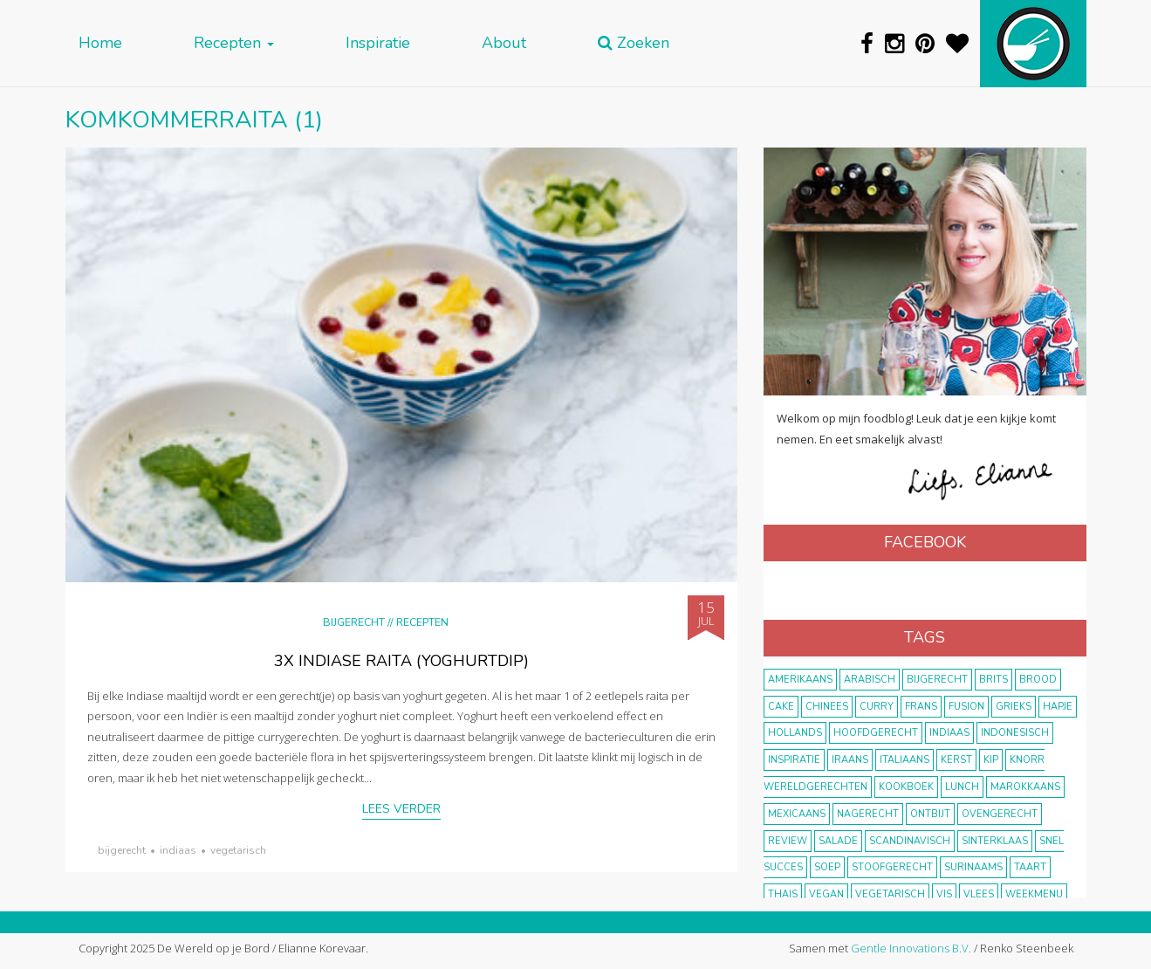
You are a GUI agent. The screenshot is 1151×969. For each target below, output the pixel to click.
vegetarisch (238, 850)
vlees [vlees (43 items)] (978, 894)
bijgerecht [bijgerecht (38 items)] (937, 679)
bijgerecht (122, 850)
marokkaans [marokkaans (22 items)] (1025, 787)
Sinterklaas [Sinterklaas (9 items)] (995, 841)
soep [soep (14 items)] (827, 867)
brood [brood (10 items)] (1038, 679)
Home (100, 43)
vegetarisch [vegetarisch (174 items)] (890, 894)
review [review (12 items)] (787, 841)
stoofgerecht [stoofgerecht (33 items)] (892, 867)
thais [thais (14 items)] (783, 894)
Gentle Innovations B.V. (911, 948)
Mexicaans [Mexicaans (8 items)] (797, 814)
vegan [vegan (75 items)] (826, 894)
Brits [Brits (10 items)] (993, 679)
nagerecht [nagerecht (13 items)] (868, 814)
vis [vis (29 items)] (944, 894)
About (504, 43)
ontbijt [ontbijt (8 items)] (930, 814)
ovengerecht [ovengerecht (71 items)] (1000, 814)
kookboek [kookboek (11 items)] (906, 787)
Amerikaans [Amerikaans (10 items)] (800, 679)
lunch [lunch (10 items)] (962, 787)
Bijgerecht (354, 622)
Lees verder (401, 809)
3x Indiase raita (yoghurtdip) (401, 660)
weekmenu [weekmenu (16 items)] (1034, 894)
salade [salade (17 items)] (838, 841)
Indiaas (178, 850)
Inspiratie (378, 43)
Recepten (234, 43)
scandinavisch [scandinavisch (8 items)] (909, 841)
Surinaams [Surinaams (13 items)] (973, 867)
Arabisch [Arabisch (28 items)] (869, 679)
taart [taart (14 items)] (1030, 867)
